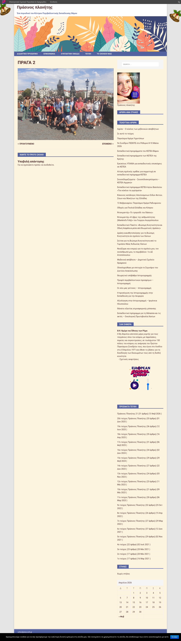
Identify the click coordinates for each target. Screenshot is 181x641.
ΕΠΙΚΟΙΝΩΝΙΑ (51, 54)
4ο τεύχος (121, 545)
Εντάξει (174, 637)
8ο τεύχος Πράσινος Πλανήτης (131, 513)
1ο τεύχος (121, 559)
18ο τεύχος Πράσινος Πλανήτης (131, 434)
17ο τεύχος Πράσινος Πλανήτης (131, 442)
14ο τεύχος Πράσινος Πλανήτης (131, 466)
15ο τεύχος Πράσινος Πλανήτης (131, 458)
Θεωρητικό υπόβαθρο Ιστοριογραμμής (134, 276)
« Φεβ (121, 617)
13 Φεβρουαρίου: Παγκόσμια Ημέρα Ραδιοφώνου (139, 203)
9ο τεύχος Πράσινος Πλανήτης (131, 505)
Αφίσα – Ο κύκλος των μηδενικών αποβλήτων (138, 129)
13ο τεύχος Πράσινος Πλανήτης (131, 474)
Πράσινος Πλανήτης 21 (127, 414)
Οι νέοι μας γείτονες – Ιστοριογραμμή (134, 288)
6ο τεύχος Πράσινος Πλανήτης (131, 529)
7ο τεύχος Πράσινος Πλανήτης (131, 521)
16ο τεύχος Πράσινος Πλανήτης (131, 450)
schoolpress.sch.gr (25, 632)
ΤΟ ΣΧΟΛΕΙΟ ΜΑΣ (108, 54)
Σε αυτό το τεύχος (125, 134)
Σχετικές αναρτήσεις (129, 359)
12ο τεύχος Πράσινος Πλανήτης (131, 482)
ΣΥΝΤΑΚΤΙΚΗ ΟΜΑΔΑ (73, 54)
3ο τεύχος (121, 549)
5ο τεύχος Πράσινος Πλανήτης (131, 537)
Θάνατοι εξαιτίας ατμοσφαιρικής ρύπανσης (136, 309)
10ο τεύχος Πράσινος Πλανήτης (131, 489)
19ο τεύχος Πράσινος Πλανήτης (131, 426)
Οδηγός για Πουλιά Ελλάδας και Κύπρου (135, 208)
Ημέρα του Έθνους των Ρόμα (134, 331)
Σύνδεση (53, 2)
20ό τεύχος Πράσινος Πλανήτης (131, 418)
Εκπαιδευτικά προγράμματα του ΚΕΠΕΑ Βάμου (138, 151)
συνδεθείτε (49, 165)
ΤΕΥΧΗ (91, 54)
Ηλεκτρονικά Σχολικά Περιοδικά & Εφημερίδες (27, 2)
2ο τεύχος (121, 554)
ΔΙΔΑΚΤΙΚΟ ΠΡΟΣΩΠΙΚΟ (28, 54)
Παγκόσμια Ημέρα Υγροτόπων (130, 138)
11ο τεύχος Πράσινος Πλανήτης (131, 497)
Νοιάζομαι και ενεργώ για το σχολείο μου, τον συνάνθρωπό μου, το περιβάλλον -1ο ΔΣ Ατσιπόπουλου (138, 252)
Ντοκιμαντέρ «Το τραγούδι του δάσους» (135, 213)
